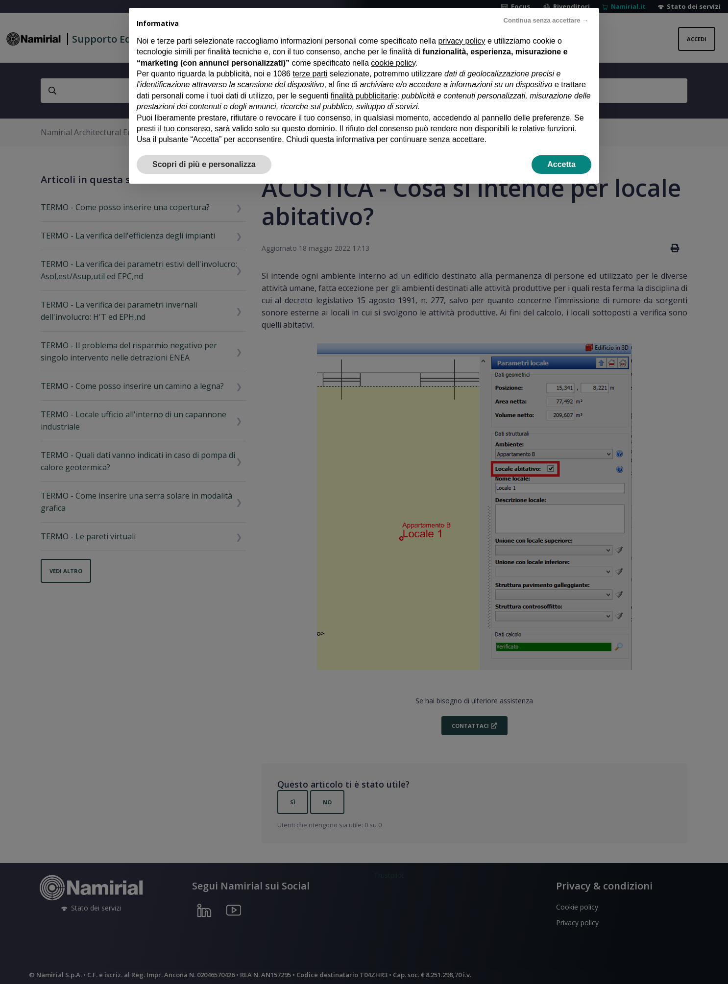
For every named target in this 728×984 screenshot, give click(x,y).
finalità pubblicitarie (364, 96)
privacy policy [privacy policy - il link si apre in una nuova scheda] (461, 41)
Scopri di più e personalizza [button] (204, 164)
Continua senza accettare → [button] (546, 20)
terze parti (309, 74)
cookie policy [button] (393, 63)
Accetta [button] (561, 164)
